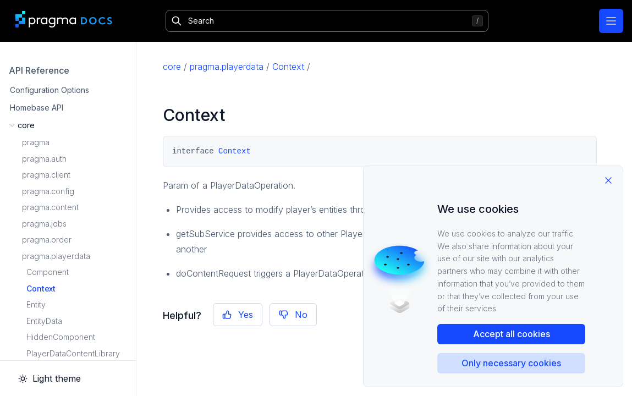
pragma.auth (44, 158)
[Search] (327, 21)
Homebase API (36, 107)
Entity (36, 304)
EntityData (44, 321)
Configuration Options (49, 90)
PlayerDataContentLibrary (73, 353)
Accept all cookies (511, 333)
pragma (36, 142)
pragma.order (47, 239)
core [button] (26, 125)
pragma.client (46, 174)
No (293, 314)
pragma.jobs (44, 223)
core (172, 66)
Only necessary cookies (511, 363)
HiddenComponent (60, 337)
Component (47, 272)
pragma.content (50, 207)
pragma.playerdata (56, 256)
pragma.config (48, 191)
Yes (237, 314)
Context (41, 288)
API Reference (39, 70)
